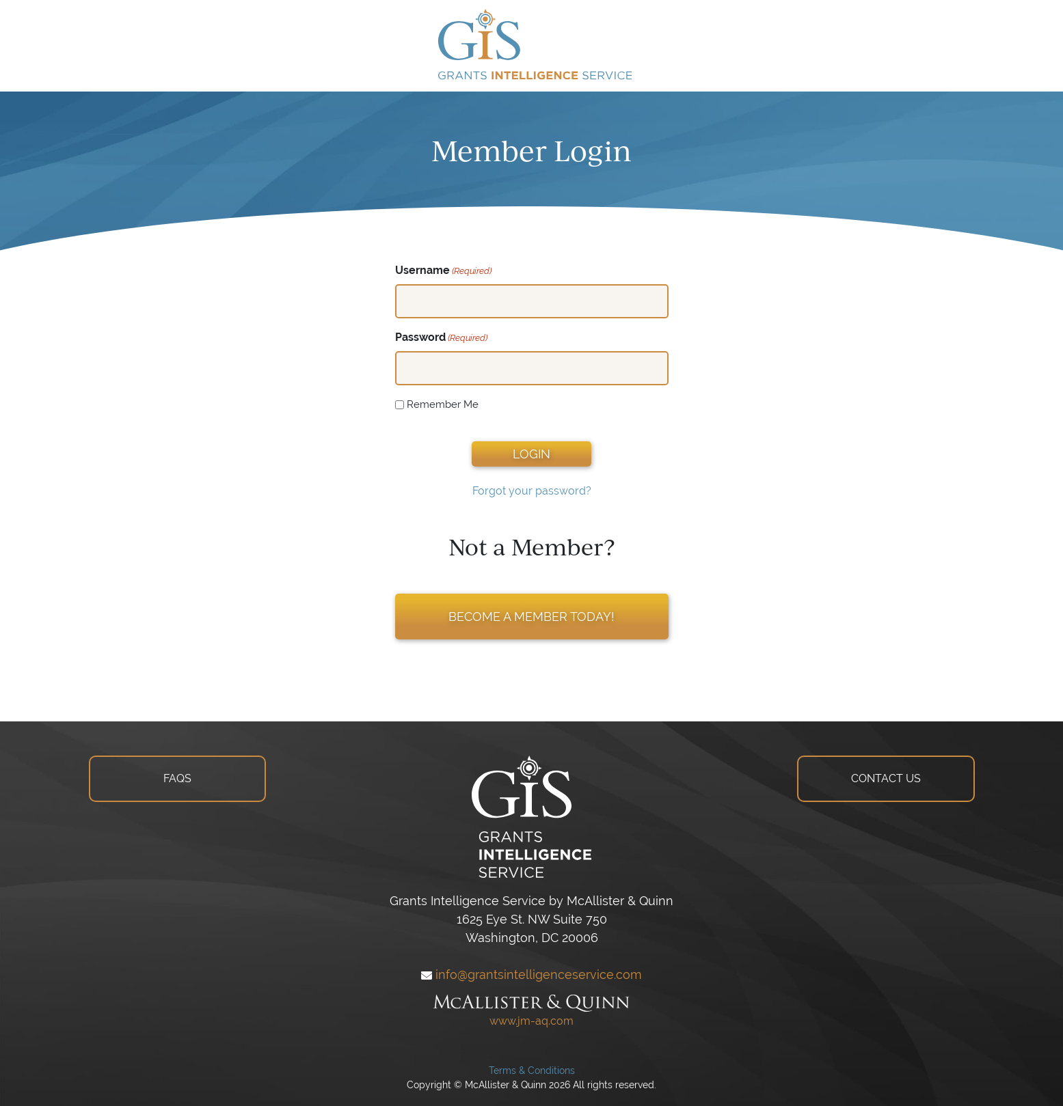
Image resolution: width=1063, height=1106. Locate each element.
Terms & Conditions (532, 1070)
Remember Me (443, 404)
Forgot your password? (531, 490)
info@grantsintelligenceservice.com (531, 974)
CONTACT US (886, 778)
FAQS (177, 778)
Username (443, 271)
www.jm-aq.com (531, 1020)
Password (441, 338)
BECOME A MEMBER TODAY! (531, 616)
